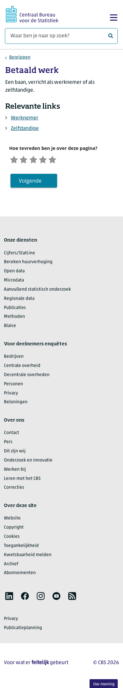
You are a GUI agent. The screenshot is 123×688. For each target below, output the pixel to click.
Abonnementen (20, 574)
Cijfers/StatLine (19, 254)
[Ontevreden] (25, 159)
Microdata (14, 282)
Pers (8, 444)
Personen (13, 386)
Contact (11, 434)
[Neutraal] (37, 159)
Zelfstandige (25, 128)
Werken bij (15, 471)
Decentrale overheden (27, 376)
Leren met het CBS (22, 480)
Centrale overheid (22, 367)
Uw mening (103, 684)
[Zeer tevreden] (60, 159)
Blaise (10, 327)
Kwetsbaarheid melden (27, 556)
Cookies (12, 538)
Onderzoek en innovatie (28, 462)
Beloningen (16, 404)
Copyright (14, 529)
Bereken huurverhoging (28, 264)
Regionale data (19, 300)
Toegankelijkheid (21, 547)
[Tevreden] (48, 159)
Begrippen (20, 57)
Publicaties (15, 309)
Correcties (14, 489)
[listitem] (9, 597)
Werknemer (24, 118)
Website (12, 520)
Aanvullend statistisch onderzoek (37, 291)
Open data (14, 273)
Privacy (11, 395)
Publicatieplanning (23, 629)
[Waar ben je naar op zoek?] (61, 36)
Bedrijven (14, 358)
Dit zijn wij (15, 453)
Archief (11, 566)
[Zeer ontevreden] (14, 159)
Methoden (14, 318)
